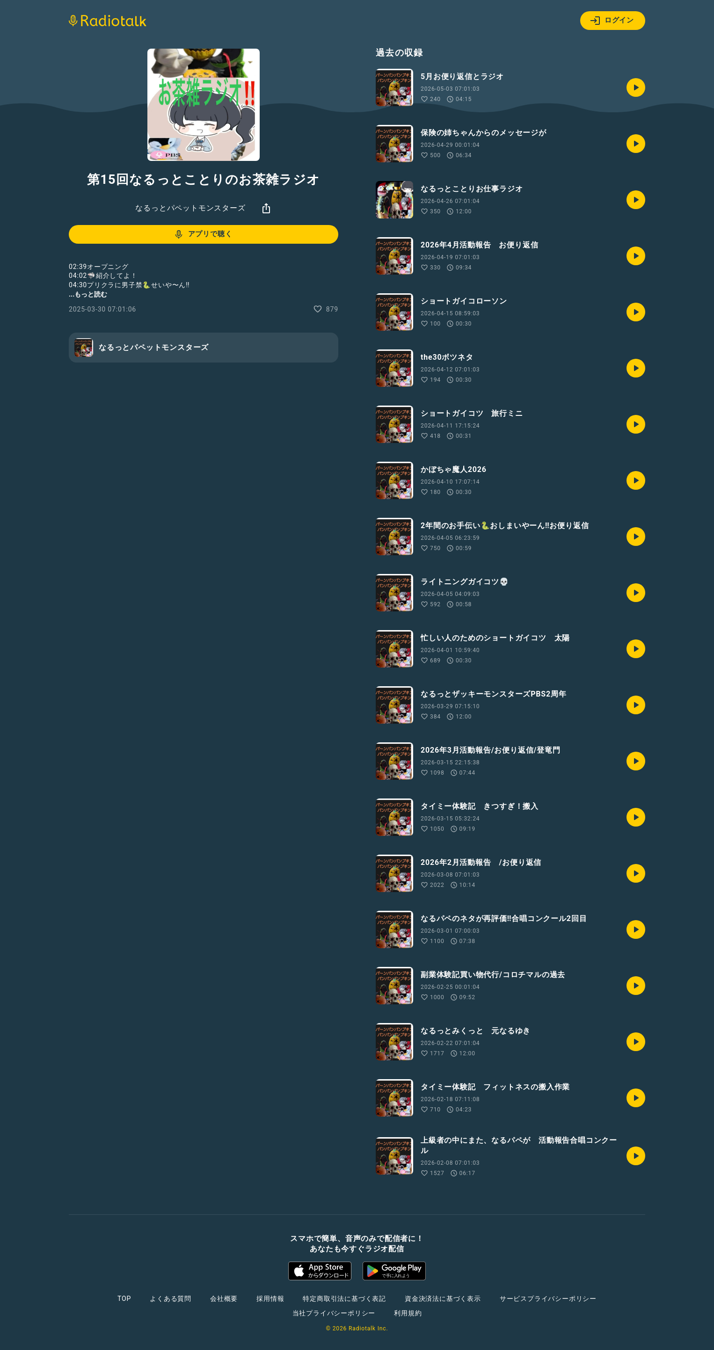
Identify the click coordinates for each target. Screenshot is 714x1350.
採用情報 (270, 1298)
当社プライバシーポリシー (334, 1313)
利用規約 (408, 1313)
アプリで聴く (203, 234)
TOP (124, 1298)
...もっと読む (88, 294)
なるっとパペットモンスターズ (190, 207)
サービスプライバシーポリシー (548, 1298)
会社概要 (224, 1298)
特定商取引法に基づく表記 (344, 1298)
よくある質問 (170, 1298)
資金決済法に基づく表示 (443, 1298)
